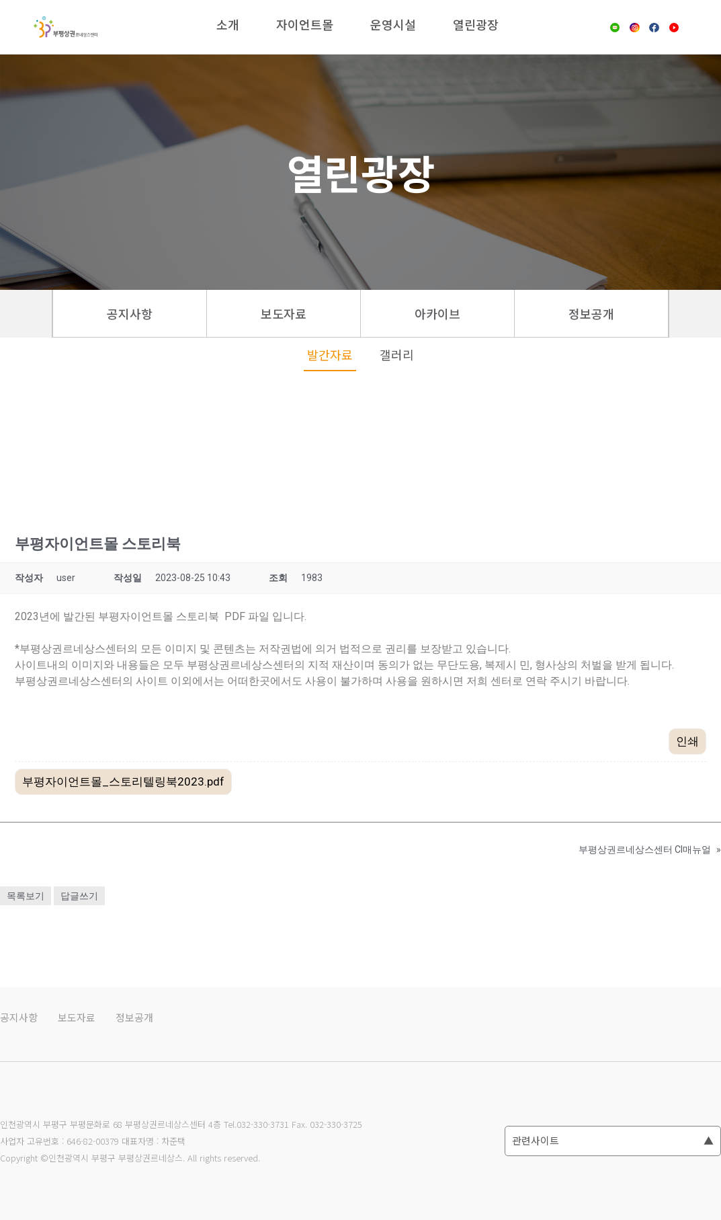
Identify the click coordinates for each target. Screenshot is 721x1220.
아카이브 (437, 313)
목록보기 (25, 895)
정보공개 (591, 313)
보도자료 (283, 313)
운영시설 (393, 24)
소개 (227, 24)
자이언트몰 (304, 24)
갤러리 (397, 354)
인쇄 (687, 741)
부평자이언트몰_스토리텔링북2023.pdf (123, 781)
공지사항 (130, 313)
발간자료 (330, 354)
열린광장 (476, 24)
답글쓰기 (79, 895)
